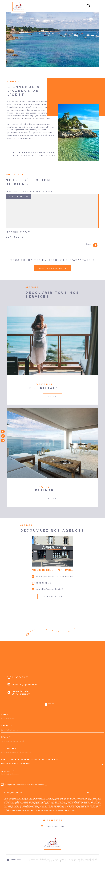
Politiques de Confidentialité (35, 810)
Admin (94, 859)
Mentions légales (84, 859)
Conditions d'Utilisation (54, 810)
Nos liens (56, 861)
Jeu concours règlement (70, 861)
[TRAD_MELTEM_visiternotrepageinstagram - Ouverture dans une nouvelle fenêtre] (3, 436)
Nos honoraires (60, 859)
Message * (7, 771)
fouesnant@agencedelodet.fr (26, 684)
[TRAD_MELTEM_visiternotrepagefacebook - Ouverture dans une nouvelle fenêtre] (3, 431)
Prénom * (7, 726)
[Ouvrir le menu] (97, 6)
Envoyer (90, 793)
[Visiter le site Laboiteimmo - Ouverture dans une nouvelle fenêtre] (14, 860)
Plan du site (72, 859)
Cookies (96, 861)
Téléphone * (9, 748)
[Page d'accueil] (18, 7)
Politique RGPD (86, 861)
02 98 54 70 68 (20, 677)
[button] (46, 704)
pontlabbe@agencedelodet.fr (50, 589)
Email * (5, 737)
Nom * (4, 714)
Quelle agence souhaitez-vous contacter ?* (30, 760)
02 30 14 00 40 (43, 583)
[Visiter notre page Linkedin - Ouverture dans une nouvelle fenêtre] (3, 440)
